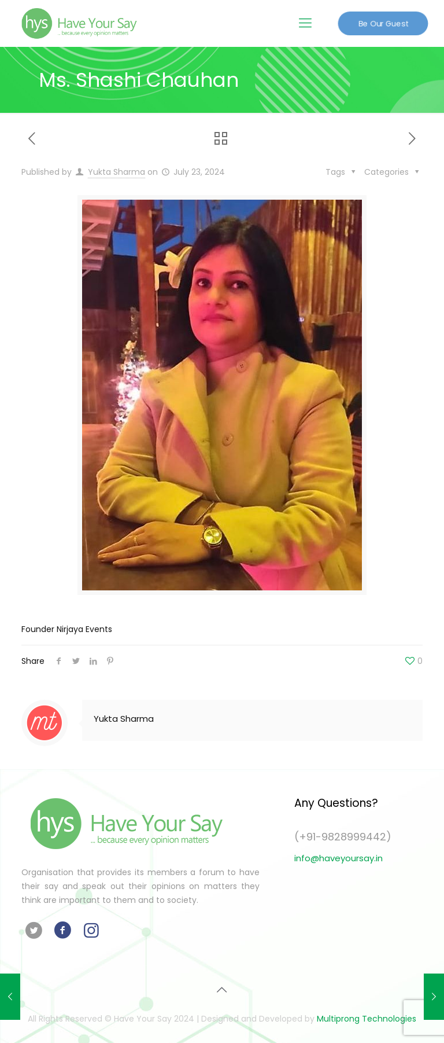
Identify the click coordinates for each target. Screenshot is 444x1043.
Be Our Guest (383, 22)
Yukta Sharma (116, 172)
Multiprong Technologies (366, 1018)
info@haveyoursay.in (338, 858)
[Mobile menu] (305, 23)
